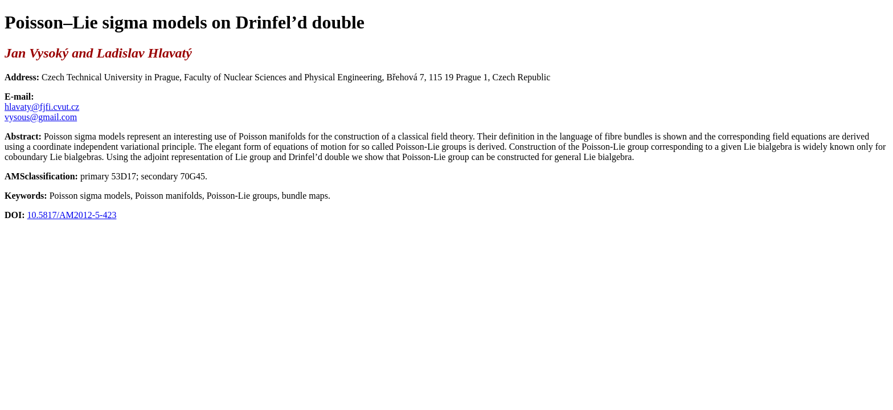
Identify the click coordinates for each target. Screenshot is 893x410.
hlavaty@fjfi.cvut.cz (42, 107)
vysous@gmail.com (41, 117)
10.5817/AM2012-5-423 (72, 215)
